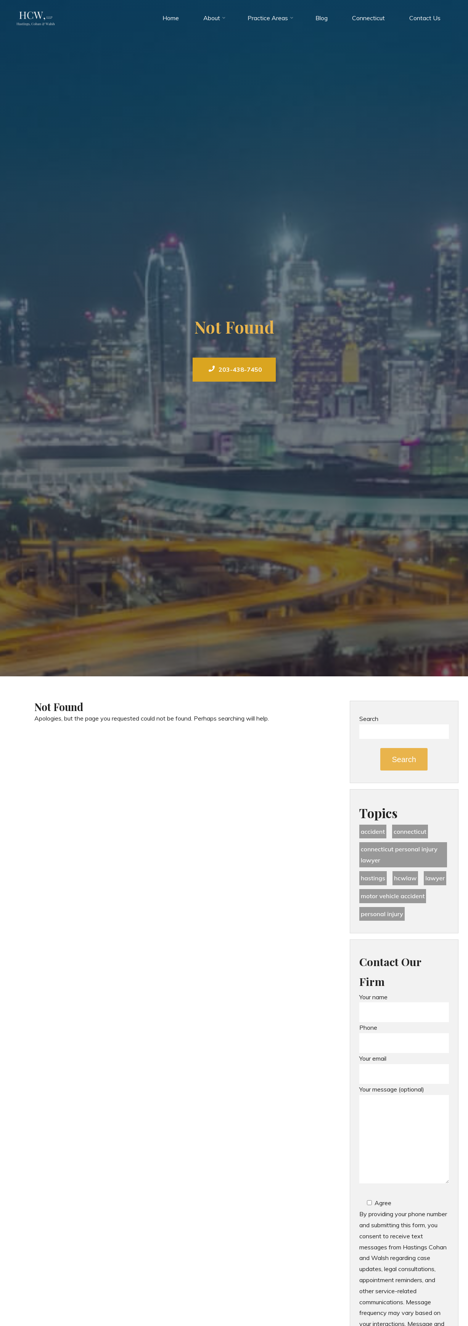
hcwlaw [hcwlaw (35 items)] (405, 878)
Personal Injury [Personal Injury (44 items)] (382, 914)
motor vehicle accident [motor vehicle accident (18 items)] (393, 896)
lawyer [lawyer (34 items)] (435, 878)
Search (368, 718)
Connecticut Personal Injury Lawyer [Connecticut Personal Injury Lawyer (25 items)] (399, 854)
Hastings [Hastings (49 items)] (373, 878)
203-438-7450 (235, 369)
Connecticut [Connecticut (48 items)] (410, 831)
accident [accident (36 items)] (373, 831)
